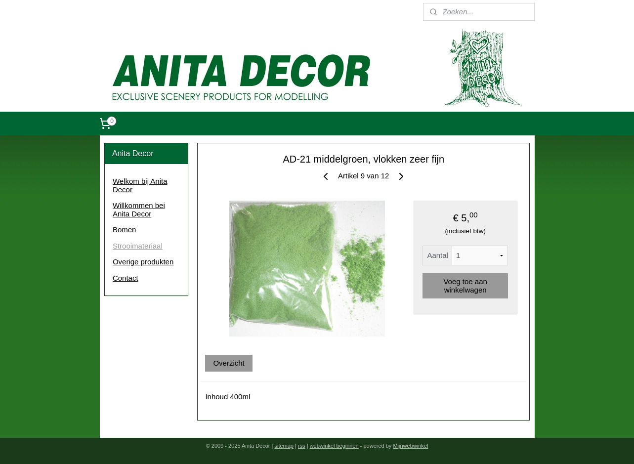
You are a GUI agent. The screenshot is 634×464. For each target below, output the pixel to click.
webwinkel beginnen (334, 446)
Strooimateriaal (138, 246)
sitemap (284, 446)
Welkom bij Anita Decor (140, 185)
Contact (125, 278)
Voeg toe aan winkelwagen (465, 285)
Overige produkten (143, 261)
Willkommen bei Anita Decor (139, 209)
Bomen (124, 229)
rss (301, 446)
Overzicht (228, 363)
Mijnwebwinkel (410, 446)
